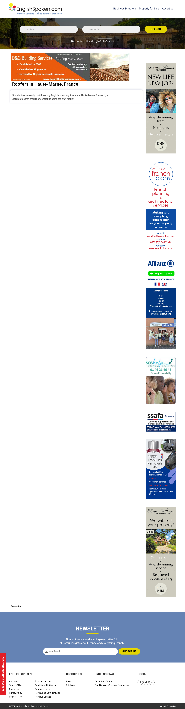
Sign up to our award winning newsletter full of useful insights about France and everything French (92, 641)
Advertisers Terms (103, 681)
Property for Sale (149, 8)
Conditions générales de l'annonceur (112, 685)
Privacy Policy (15, 693)
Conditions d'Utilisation (45, 685)
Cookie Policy (15, 697)
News (68, 681)
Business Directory (124, 8)
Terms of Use (15, 685)
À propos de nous (43, 681)
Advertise (167, 8)
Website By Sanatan (168, 706)
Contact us (14, 689)
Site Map (70, 685)
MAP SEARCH (104, 40)
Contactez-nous (42, 689)
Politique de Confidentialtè (47, 693)
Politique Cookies (43, 697)
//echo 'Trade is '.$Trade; (49, 29)
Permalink (16, 606)
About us (13, 681)
